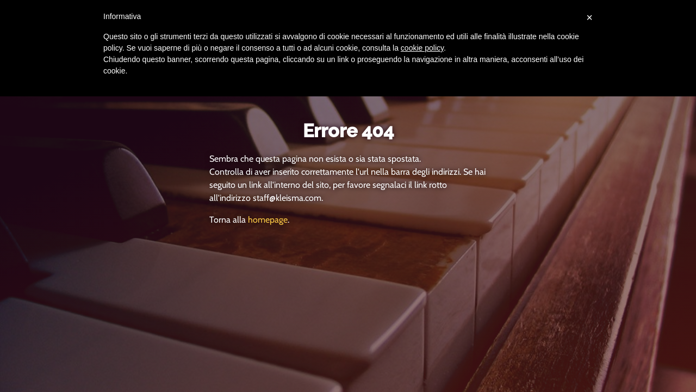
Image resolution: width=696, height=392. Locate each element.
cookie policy (422, 48)
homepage (268, 220)
